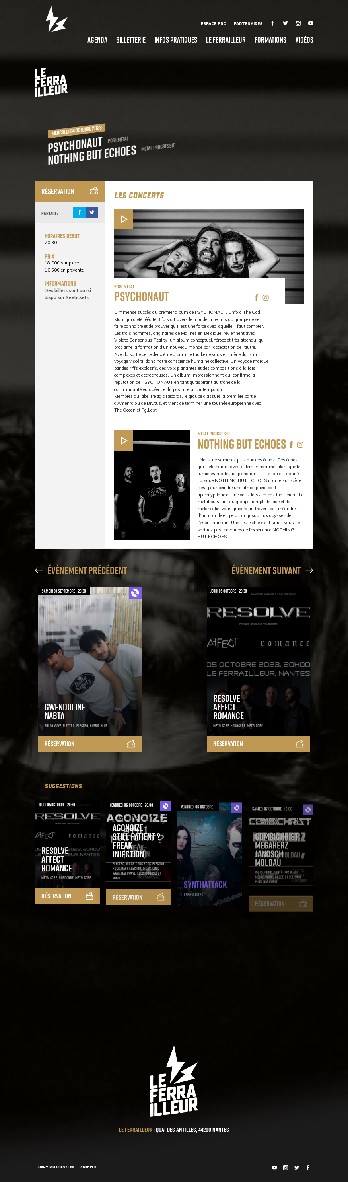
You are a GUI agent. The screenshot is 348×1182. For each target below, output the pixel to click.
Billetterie (131, 39)
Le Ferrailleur (226, 39)
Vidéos (304, 39)
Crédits (88, 1167)
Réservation (69, 191)
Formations (270, 39)
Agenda (97, 39)
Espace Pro (213, 23)
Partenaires (248, 23)
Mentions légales (56, 1167)
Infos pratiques (175, 39)
